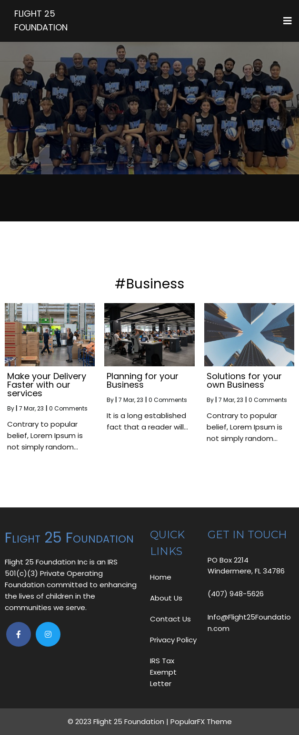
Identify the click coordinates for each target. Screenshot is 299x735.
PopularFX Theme (201, 721)
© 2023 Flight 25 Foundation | (119, 721)
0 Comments (68, 408)
